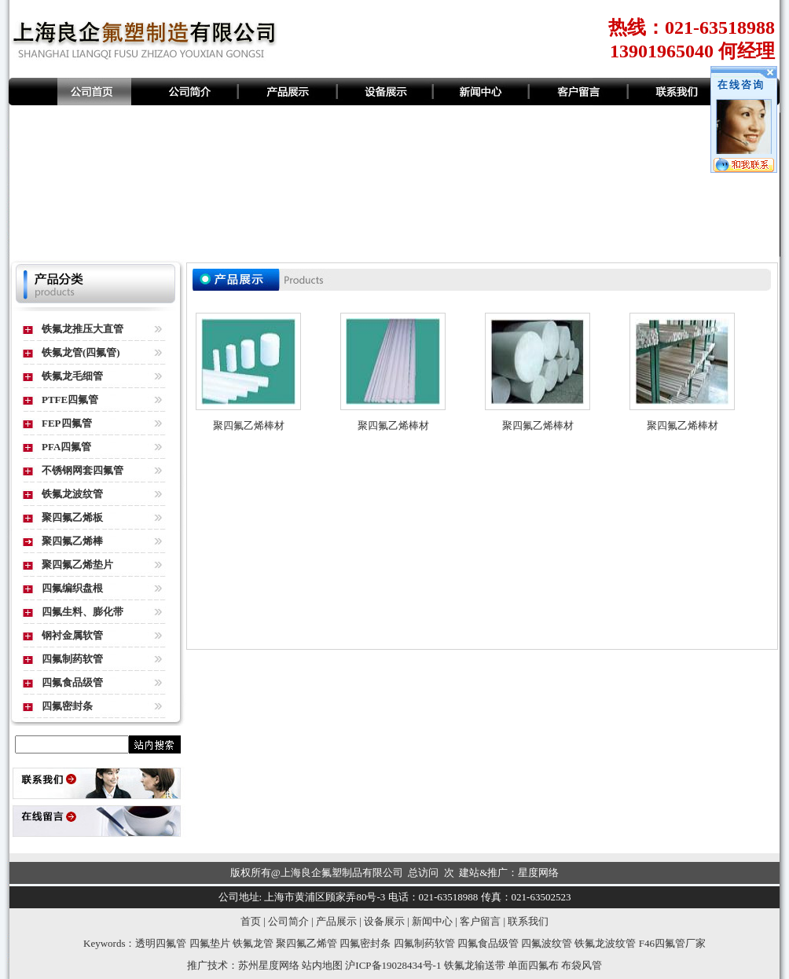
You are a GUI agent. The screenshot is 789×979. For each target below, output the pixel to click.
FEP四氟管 (67, 423)
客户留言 (480, 921)
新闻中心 (432, 921)
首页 (250, 921)
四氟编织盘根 (72, 588)
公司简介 (288, 921)
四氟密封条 (67, 706)
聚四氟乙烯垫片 (77, 564)
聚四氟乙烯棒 (72, 541)
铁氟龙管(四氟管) (81, 352)
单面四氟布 (533, 965)
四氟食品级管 (72, 682)
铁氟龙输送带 (474, 965)
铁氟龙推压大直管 (82, 329)
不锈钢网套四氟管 (82, 470)
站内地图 (322, 965)
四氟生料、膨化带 (82, 612)
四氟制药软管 (72, 659)
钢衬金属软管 (72, 635)
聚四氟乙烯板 (72, 517)
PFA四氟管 (66, 447)
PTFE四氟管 (70, 399)
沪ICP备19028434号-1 (393, 965)
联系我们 (528, 921)
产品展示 (336, 921)
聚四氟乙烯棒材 (248, 425)
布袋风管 (581, 965)
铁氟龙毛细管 (72, 376)
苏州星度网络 (268, 965)
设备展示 (384, 921)
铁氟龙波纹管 (72, 494)
